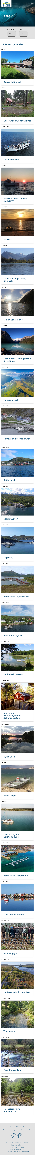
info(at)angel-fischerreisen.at (17, 1152)
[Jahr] (23, 34)
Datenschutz (26, 1130)
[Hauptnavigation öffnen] (32, 3)
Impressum (19, 1126)
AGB (11, 1126)
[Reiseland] (11, 34)
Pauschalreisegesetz (11, 1130)
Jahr (20, 30)
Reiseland (10, 30)
